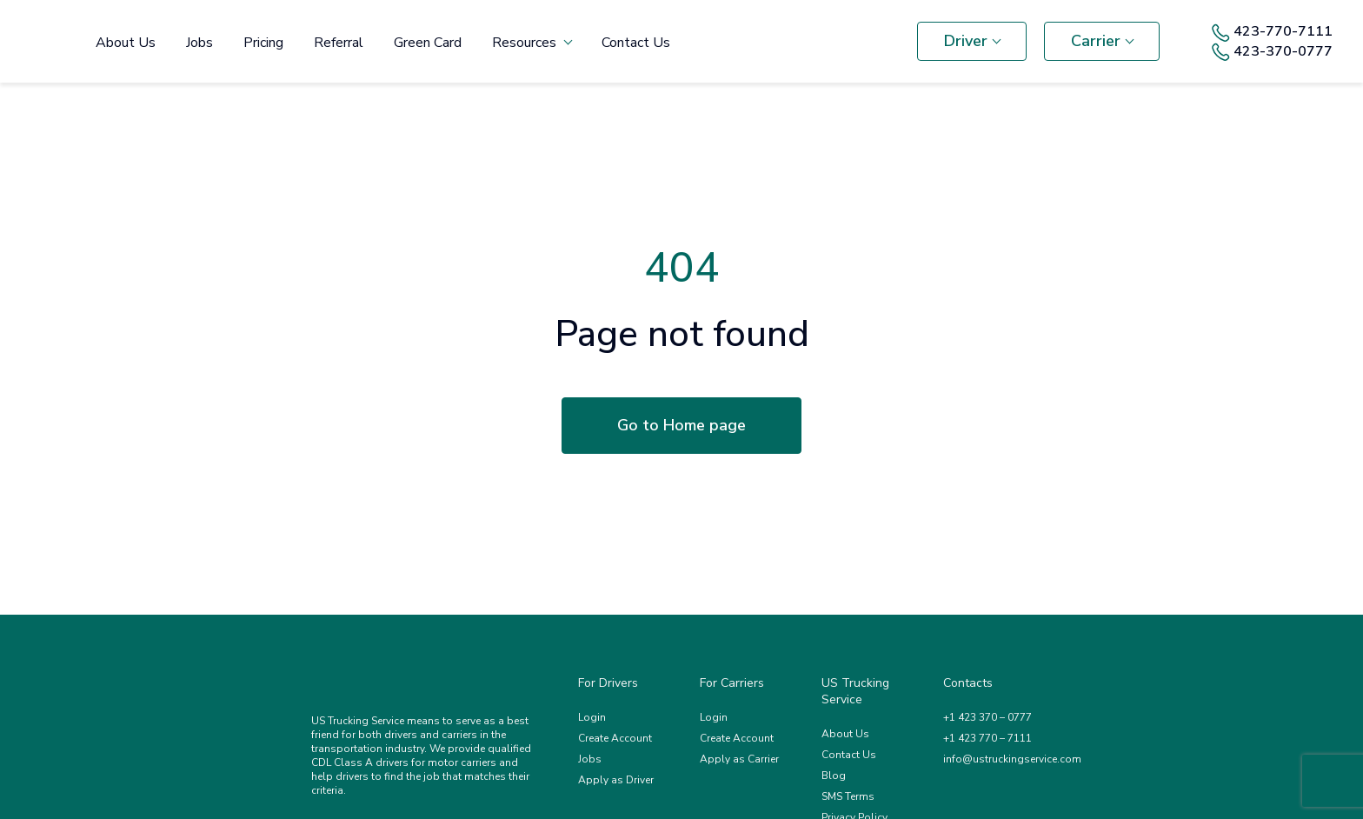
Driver (965, 40)
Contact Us (636, 42)
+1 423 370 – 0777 (987, 717)
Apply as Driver (616, 780)
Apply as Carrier (739, 759)
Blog (833, 775)
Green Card (428, 42)
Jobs (199, 42)
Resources (524, 42)
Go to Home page (681, 425)
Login (592, 717)
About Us (126, 42)
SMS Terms (847, 796)
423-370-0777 (1272, 52)
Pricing (263, 42)
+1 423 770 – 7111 (987, 738)
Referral (338, 42)
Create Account (615, 738)
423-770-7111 (1272, 32)
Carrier (1095, 40)
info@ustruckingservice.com (1012, 759)
